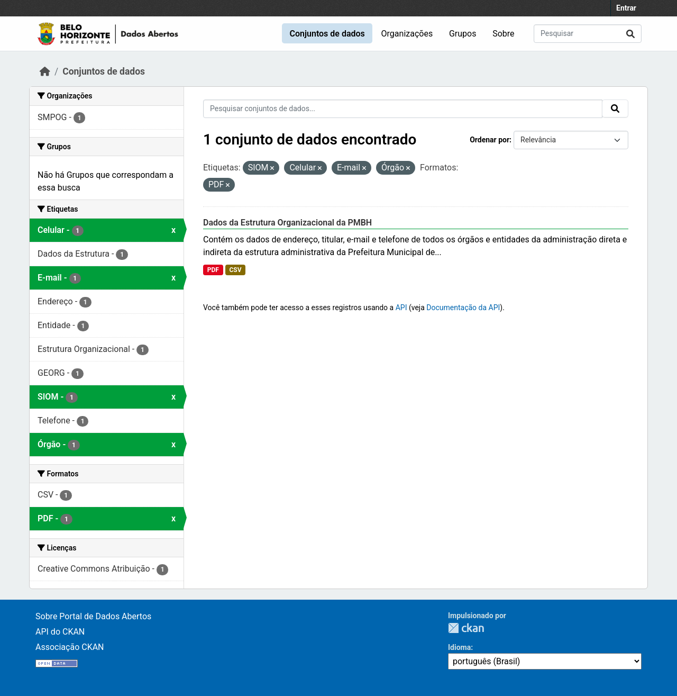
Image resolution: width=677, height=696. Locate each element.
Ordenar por (489, 139)
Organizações (407, 34)
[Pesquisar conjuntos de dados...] (588, 33)
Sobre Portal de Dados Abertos (93, 616)
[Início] (45, 71)
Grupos (463, 34)
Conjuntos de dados (326, 34)
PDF (213, 270)
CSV (235, 270)
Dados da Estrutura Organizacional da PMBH (287, 223)
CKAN (466, 628)
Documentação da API (463, 307)
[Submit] (630, 33)
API (401, 307)
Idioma (459, 647)
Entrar (626, 8)
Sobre (503, 34)
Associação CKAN (69, 647)
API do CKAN (60, 632)
